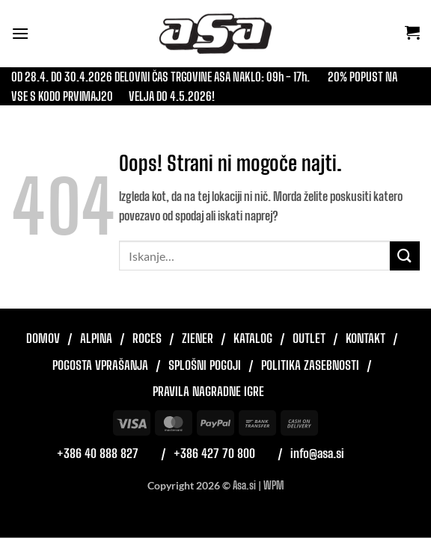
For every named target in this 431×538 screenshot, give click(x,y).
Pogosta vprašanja (100, 365)
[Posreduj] (405, 255)
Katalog (252, 338)
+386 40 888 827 (97, 453)
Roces (147, 338)
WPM (273, 485)
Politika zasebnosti (310, 365)
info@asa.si (317, 453)
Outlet (309, 338)
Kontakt (365, 338)
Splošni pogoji (204, 365)
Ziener (197, 338)
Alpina (96, 338)
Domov (43, 338)
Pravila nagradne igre (208, 391)
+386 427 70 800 (214, 453)
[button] (20, 33)
